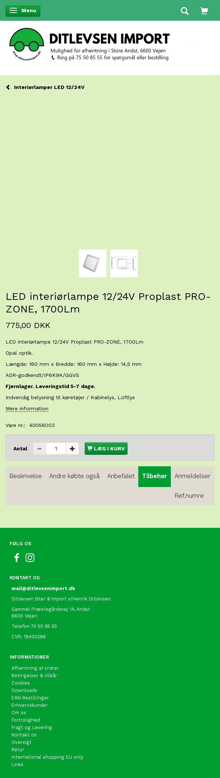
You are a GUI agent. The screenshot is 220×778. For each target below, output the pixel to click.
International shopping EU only (47, 757)
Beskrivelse (25, 476)
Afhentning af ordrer (35, 668)
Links (17, 764)
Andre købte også (74, 476)
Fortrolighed (25, 720)
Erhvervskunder (29, 705)
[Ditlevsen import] (110, 42)
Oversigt (21, 742)
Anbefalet (121, 476)
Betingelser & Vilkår (34, 675)
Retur (17, 749)
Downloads (24, 690)
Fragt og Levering (31, 727)
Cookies (20, 683)
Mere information (27, 408)
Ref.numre (189, 495)
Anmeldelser (192, 476)
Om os (18, 712)
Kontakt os (24, 735)
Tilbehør (154, 476)
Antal (21, 448)
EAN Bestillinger (30, 698)
